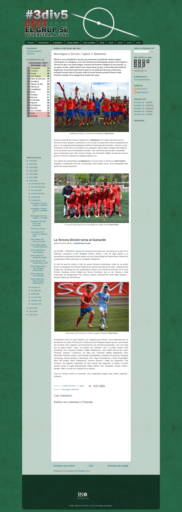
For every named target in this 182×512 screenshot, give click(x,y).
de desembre (36, 184)
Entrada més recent (64, 465)
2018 (31, 167)
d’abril (33, 294)
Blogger (109, 506)
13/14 (120, 43)
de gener (34, 304)
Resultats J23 (139, 111)
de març (34, 297)
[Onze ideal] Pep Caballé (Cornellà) (39, 256)
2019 (31, 164)
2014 (31, 181)
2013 (31, 308)
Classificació (43, 43)
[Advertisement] (34, 137)
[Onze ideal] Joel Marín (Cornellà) (38, 240)
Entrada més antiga (118, 465)
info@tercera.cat (140, 71)
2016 (31, 174)
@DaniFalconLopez (82, 243)
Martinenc (75, 389)
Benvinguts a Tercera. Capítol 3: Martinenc (39, 204)
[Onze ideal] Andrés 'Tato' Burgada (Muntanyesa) (38, 268)
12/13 (129, 43)
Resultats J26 (139, 102)
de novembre (36, 187)
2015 (31, 177)
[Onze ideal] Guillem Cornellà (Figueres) (39, 246)
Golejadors (57, 43)
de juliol (34, 200)
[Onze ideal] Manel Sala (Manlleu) (38, 251)
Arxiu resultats (89, 43)
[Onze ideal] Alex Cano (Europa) (37, 275)
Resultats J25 (139, 105)
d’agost (34, 197)
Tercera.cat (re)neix (38, 229)
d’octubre (35, 190)
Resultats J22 (139, 114)
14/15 (111, 43)
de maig (34, 291)
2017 (31, 171)
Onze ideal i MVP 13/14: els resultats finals (39, 234)
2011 (31, 315)
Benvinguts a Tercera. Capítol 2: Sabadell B (39, 211)
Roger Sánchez (69, 386)
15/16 (101, 43)
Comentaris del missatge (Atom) (77, 471)
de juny (34, 287)
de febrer (35, 301)
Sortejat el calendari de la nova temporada (38, 223)
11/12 (138, 43)
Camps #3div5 (72, 43)
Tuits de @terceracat (142, 80)
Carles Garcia (141, 89)
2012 (31, 311)
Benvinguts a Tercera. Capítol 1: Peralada (39, 217)
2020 (31, 161)
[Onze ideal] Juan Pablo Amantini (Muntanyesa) (37, 281)
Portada (30, 43)
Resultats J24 (139, 108)
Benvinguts (66, 389)
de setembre (36, 193)
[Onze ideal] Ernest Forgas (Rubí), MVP (39, 262)
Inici (91, 465)
